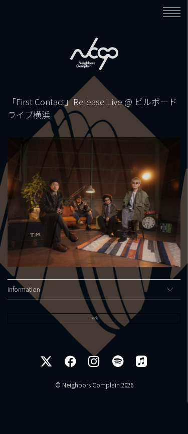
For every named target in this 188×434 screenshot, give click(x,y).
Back (94, 349)
